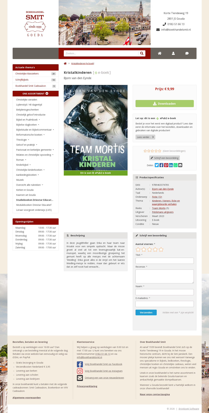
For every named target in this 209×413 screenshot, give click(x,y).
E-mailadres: (142, 298)
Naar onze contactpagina (155, 394)
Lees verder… (145, 137)
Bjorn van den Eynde (163, 188)
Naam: (139, 286)
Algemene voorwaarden (27, 397)
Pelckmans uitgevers (163, 212)
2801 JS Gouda (176, 18)
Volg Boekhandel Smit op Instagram (100, 370)
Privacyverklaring (87, 386)
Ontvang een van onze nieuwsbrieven (100, 377)
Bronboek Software (189, 408)
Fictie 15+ (157, 196)
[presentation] (156, 323)
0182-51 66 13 (173, 24)
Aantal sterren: (144, 244)
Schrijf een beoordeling (164, 158)
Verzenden (146, 312)
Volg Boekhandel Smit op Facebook (99, 364)
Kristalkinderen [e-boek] (82, 63)
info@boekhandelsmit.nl (173, 29)
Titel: (138, 254)
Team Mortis (159, 208)
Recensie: (140, 266)
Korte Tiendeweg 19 (176, 13)
